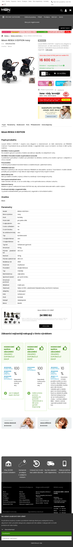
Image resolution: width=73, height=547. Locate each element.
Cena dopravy (47, 125)
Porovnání (22, 498)
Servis (19, 1)
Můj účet (21, 494)
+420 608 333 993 (59, 502)
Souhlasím (6, 533)
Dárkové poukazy (30, 17)
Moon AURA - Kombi (42, 503)
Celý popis (49, 50)
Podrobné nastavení (9, 538)
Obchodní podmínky (9, 502)
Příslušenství (35, 125)
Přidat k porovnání (45, 90)
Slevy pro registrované (32, 22)
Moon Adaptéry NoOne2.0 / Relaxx (44, 496)
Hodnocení (21, 125)
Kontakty (46, 1)
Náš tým (54, 17)
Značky (8, 1)
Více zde (45, 326)
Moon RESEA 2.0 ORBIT (46, 310)
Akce (3, 1)
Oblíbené (22, 496)
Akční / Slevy (65, 28)
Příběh (40, 17)
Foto (27, 125)
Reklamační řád (8, 504)
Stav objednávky (37, 1)
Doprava (13, 1)
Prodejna (24, 1)
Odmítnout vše (36, 543)
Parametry (11, 125)
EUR (4, 5)
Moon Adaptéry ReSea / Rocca (43, 492)
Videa (30, 1)
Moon (10, 46)
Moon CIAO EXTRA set (42, 501)
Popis (4, 125)
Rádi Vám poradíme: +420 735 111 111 (61, 3)
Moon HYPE (39, 499)
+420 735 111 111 (58, 499)
